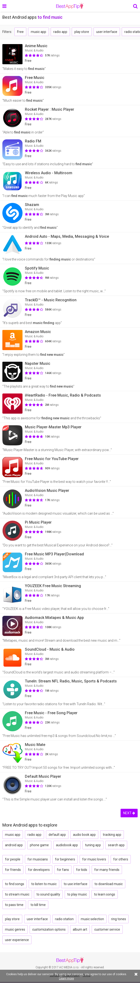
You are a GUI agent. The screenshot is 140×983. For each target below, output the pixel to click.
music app (38, 32)
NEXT (129, 813)
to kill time (38, 905)
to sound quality (48, 894)
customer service (107, 929)
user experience (17, 940)
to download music (109, 884)
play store (81, 32)
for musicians (37, 859)
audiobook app (67, 845)
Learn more (66, 978)
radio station (64, 919)
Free (20, 32)
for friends (13, 870)
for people (12, 859)
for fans (63, 870)
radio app (60, 32)
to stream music (17, 894)
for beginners (65, 859)
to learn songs (104, 894)
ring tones (118, 919)
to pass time (14, 905)
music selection (92, 919)
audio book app (84, 835)
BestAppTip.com (69, 6)
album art (80, 929)
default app (57, 835)
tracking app (112, 835)
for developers (39, 870)
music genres (15, 929)
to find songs (14, 884)
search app (116, 845)
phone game (39, 845)
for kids (81, 870)
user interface (106, 32)
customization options (49, 929)
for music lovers (94, 859)
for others (120, 859)
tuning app (93, 845)
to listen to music (44, 884)
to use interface (75, 884)
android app (14, 845)
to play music (77, 894)
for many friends (106, 870)
